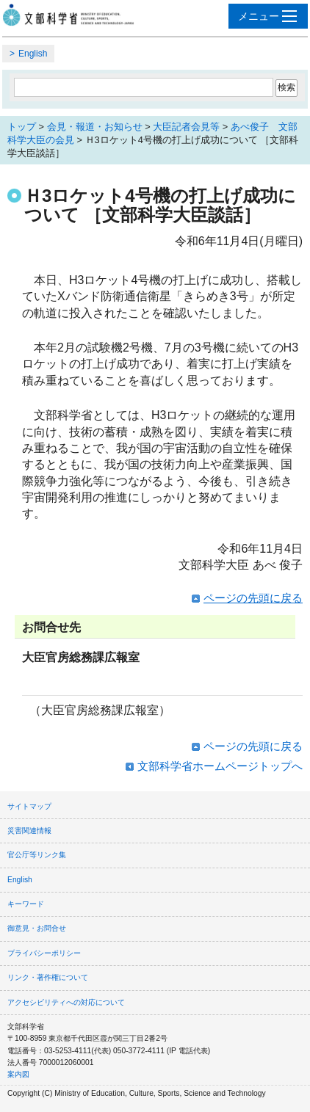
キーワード (25, 904)
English (32, 53)
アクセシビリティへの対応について (66, 1002)
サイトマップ (29, 806)
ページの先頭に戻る (253, 598)
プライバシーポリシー (44, 953)
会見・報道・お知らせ (95, 126)
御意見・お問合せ (36, 928)
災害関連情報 (29, 830)
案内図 (18, 1074)
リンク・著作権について (47, 977)
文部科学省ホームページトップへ (220, 766)
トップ (21, 126)
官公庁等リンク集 (36, 855)
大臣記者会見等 (186, 126)
